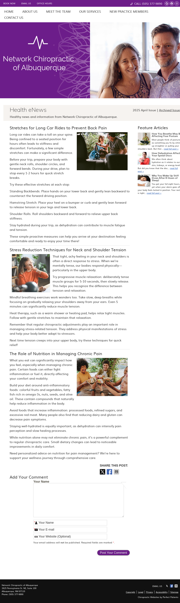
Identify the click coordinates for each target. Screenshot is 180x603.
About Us (30, 11)
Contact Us (13, 17)
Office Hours (44, 3)
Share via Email (117, 471)
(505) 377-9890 (152, 4)
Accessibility (161, 592)
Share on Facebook (110, 471)
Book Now (9, 3)
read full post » (171, 148)
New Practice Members (129, 11)
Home (9, 11)
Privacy (149, 592)
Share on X (103, 471)
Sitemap (174, 592)
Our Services (90, 11)
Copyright (130, 592)
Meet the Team (58, 11)
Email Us (26, 3)
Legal (140, 592)
